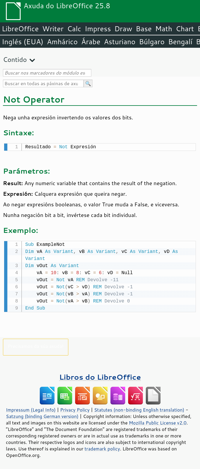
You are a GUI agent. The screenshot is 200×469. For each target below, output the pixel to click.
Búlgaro (152, 42)
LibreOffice (20, 29)
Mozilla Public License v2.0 (157, 421)
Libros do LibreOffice (100, 376)
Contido (15, 59)
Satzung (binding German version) (42, 415)
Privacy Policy (75, 408)
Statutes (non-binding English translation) (139, 408)
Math (163, 29)
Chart (185, 29)
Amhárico (62, 42)
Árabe (90, 42)
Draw (123, 29)
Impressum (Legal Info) (31, 408)
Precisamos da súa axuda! (35, 344)
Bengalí (180, 42)
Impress (98, 29)
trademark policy (102, 447)
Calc (74, 29)
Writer (52, 29)
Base (144, 29)
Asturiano (119, 42)
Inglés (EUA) (22, 42)
